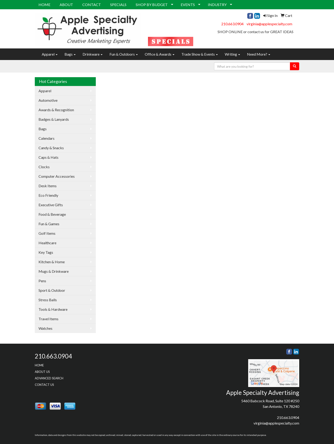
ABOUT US (42, 372)
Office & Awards (159, 54)
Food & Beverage (52, 214)
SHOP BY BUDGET (152, 4)
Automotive (48, 100)
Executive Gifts (51, 205)
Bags (70, 54)
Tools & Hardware (53, 309)
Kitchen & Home (52, 262)
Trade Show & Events (199, 54)
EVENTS (188, 4)
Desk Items (48, 186)
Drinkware (93, 54)
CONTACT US (44, 385)
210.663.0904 (232, 24)
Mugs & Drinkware (54, 271)
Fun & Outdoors (123, 54)
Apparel (50, 54)
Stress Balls (48, 300)
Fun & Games (49, 224)
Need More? (258, 54)
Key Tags (46, 252)
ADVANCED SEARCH (49, 378)
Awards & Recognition (56, 110)
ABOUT (66, 4)
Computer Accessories (57, 176)
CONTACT (91, 4)
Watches (45, 328)
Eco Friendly (48, 195)
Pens (42, 281)
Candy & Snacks (51, 148)
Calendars (47, 138)
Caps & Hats (48, 157)
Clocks (44, 167)
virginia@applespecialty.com (269, 24)
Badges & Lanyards (54, 119)
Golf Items (47, 233)
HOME (44, 4)
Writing (232, 54)
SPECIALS (118, 4)
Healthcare (47, 243)
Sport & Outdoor (52, 290)
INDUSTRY (217, 4)
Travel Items (48, 319)
